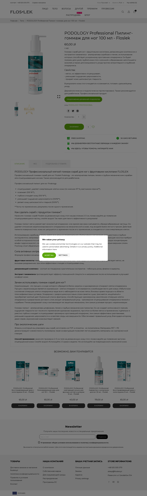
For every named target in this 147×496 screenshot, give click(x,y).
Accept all (49, 255)
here (55, 249)
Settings (63, 255)
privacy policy (87, 247)
